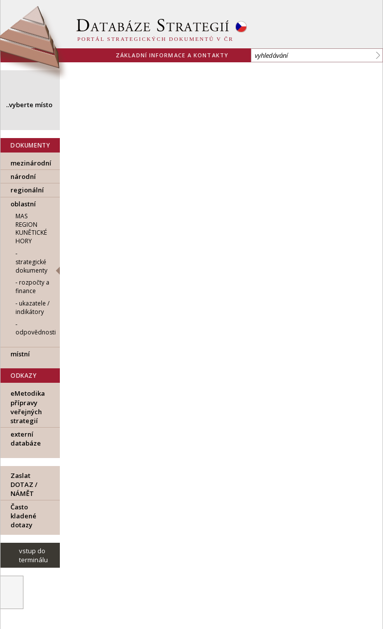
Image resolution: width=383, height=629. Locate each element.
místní (20, 353)
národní (23, 176)
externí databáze (25, 439)
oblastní (23, 203)
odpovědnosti (35, 332)
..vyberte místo (29, 104)
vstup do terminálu (33, 555)
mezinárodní (30, 162)
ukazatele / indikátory (32, 307)
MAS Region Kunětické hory (31, 228)
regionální (27, 189)
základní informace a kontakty (172, 55)
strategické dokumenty (31, 266)
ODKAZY (23, 375)
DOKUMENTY (30, 145)
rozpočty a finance (32, 286)
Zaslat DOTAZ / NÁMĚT (23, 484)
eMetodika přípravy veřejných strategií (27, 407)
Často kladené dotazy (23, 515)
